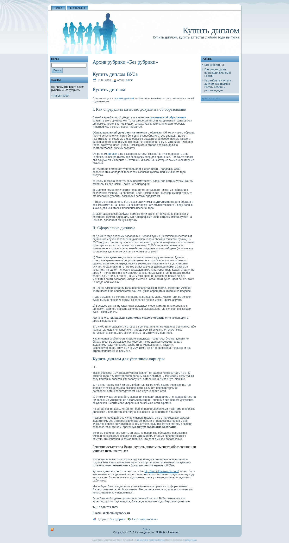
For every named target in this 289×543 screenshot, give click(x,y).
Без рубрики (117, 519)
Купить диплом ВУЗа (115, 74)
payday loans (191, 540)
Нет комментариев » (145, 519)
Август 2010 (61, 95)
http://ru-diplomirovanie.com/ (162, 471)
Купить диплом (211, 30)
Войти (146, 529)
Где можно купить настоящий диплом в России (217, 73)
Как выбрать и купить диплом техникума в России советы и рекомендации (217, 85)
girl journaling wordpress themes (151, 540)
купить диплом (124, 98)
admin (129, 80)
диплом (112, 153)
